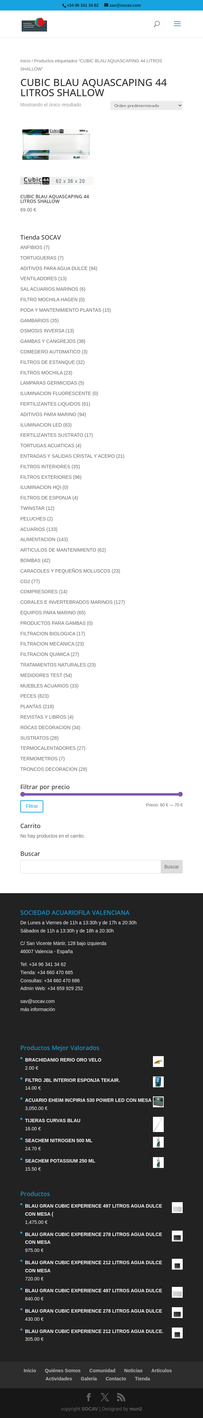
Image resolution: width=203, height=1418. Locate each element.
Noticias (133, 1370)
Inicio (25, 60)
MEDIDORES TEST (41, 675)
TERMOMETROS (39, 758)
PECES (28, 696)
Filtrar (32, 806)
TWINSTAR (32, 508)
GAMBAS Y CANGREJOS (48, 341)
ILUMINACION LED (41, 425)
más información (37, 1009)
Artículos (161, 1370)
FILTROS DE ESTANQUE (47, 362)
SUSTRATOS (34, 738)
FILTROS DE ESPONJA (45, 497)
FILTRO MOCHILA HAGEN (48, 299)
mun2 (136, 1409)
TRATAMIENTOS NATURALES (53, 664)
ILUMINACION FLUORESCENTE (55, 393)
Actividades (58, 1378)
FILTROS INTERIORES (45, 466)
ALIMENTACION (37, 539)
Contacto (116, 1378)
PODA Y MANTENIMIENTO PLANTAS (60, 310)
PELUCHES (33, 518)
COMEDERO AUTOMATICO (50, 351)
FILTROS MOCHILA (41, 372)
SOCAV (90, 1409)
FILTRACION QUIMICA (44, 654)
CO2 (25, 581)
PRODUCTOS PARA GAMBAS (53, 623)
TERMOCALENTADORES (48, 748)
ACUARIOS (32, 529)
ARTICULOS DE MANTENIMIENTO (58, 550)
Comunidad (102, 1370)
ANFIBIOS (31, 247)
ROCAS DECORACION (45, 727)
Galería (89, 1378)
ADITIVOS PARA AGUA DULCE (54, 268)
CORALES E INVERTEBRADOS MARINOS (66, 602)
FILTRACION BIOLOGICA (47, 633)
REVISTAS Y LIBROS (43, 717)
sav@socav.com (37, 1001)
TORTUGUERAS (38, 258)
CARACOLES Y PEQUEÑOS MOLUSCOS (65, 571)
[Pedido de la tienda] (146, 105)
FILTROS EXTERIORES (46, 477)
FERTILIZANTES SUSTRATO (51, 435)
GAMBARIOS (34, 320)
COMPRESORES (39, 591)
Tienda (142, 1378)
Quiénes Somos (63, 1370)
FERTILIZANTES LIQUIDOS (50, 404)
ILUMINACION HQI (40, 487)
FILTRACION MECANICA (47, 643)
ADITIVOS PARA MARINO (48, 414)
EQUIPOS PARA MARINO (48, 612)
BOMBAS (30, 560)
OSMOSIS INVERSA (42, 330)
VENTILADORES (38, 278)
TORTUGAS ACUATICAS (47, 445)
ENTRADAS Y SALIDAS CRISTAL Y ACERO (67, 456)
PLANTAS (31, 706)
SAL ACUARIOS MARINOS (49, 289)
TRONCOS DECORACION (48, 769)
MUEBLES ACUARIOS (44, 686)
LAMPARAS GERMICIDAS (48, 383)
